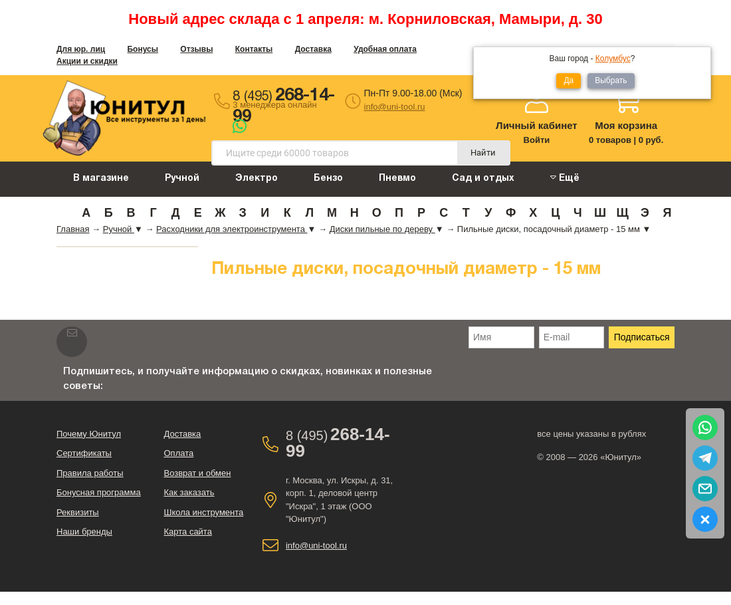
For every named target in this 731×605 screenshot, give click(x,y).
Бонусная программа (98, 492)
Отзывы (196, 49)
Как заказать (188, 492)
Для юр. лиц (80, 49)
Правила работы (90, 473)
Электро (256, 178)
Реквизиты (77, 512)
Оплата (178, 453)
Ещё (564, 178)
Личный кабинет (536, 125)
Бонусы (142, 49)
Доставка (313, 49)
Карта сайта (187, 532)
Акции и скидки (87, 61)
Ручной (182, 178)
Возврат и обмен (197, 473)
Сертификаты (84, 453)
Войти (537, 140)
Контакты (254, 49)
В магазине (101, 178)
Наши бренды (84, 532)
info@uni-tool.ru (394, 107)
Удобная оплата (385, 49)
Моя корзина (626, 125)
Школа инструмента (203, 512)
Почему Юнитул (88, 434)
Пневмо (397, 178)
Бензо (328, 178)
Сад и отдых (483, 178)
